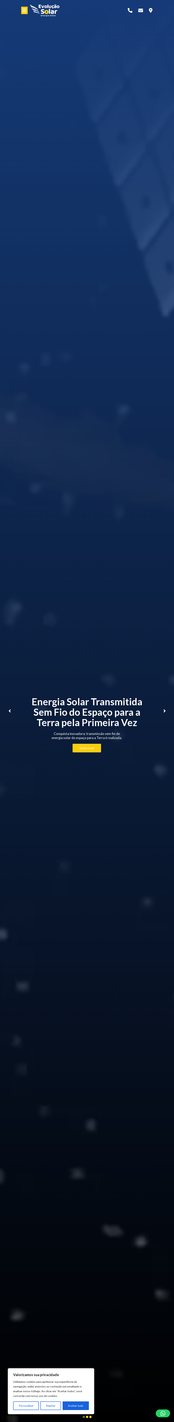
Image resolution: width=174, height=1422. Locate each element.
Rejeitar (51, 1405)
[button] (163, 1413)
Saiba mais (87, 748)
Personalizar (26, 1405)
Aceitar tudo (75, 1405)
